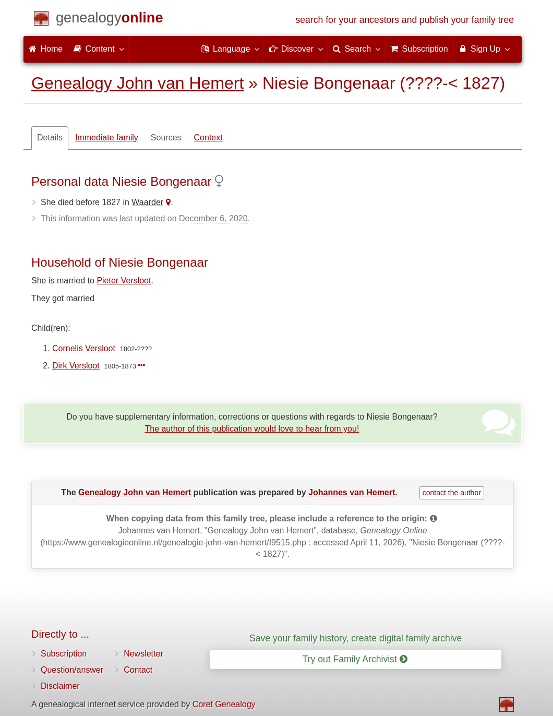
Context (208, 137)
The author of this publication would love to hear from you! (252, 428)
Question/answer (72, 669)
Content (98, 48)
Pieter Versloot (124, 280)
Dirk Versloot (76, 365)
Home (46, 48)
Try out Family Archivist (355, 659)
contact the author (452, 492)
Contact (138, 669)
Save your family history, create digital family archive (355, 638)
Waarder (147, 202)
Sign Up (484, 48)
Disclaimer (60, 686)
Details (50, 137)
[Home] (109, 19)
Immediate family (106, 137)
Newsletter (143, 653)
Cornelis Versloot (83, 348)
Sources (166, 137)
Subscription (64, 653)
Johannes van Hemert (351, 492)
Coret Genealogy (224, 704)
